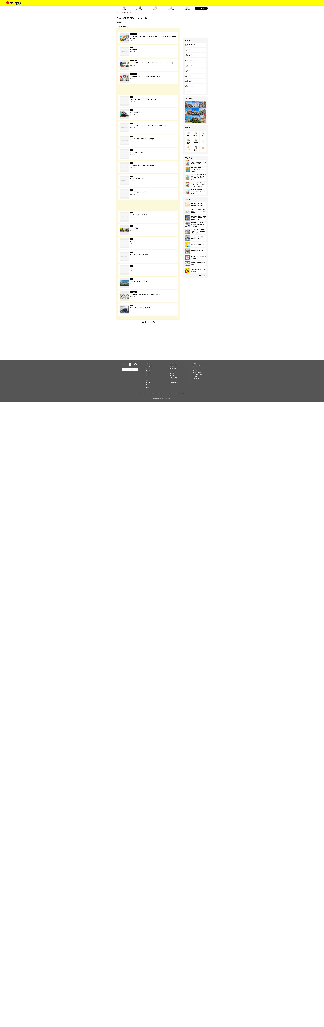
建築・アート (196, 135)
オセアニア (190, 60)
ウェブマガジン (139, 9)
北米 (188, 50)
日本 (188, 91)
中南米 (188, 55)
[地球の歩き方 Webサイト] (13, 3)
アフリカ (189, 86)
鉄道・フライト (196, 150)
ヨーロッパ (190, 45)
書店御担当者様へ (197, 372)
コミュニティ (187, 9)
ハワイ (188, 65)
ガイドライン (196, 370)
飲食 (188, 135)
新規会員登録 (174, 378)
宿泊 (203, 135)
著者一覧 (172, 373)
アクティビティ (188, 150)
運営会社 (195, 363)
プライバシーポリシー (198, 366)
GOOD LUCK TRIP (174, 382)
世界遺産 (196, 142)
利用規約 (195, 368)
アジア (188, 76)
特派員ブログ (155, 9)
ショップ (203, 150)
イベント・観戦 (188, 143)
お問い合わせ (196, 378)
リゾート (189, 70)
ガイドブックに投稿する (198, 374)
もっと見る (202, 275)
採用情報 (195, 376)
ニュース (172, 371)
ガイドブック (171, 9)
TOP (117, 12)
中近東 (188, 81)
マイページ (201, 8)
